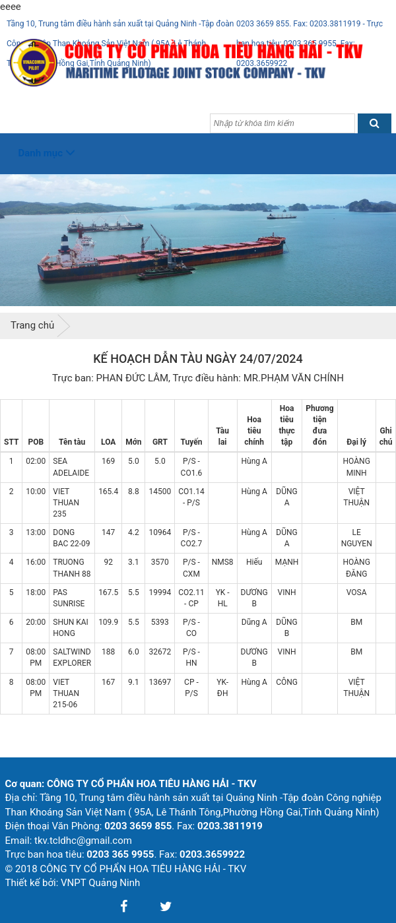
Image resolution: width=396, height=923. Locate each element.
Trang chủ (32, 325)
